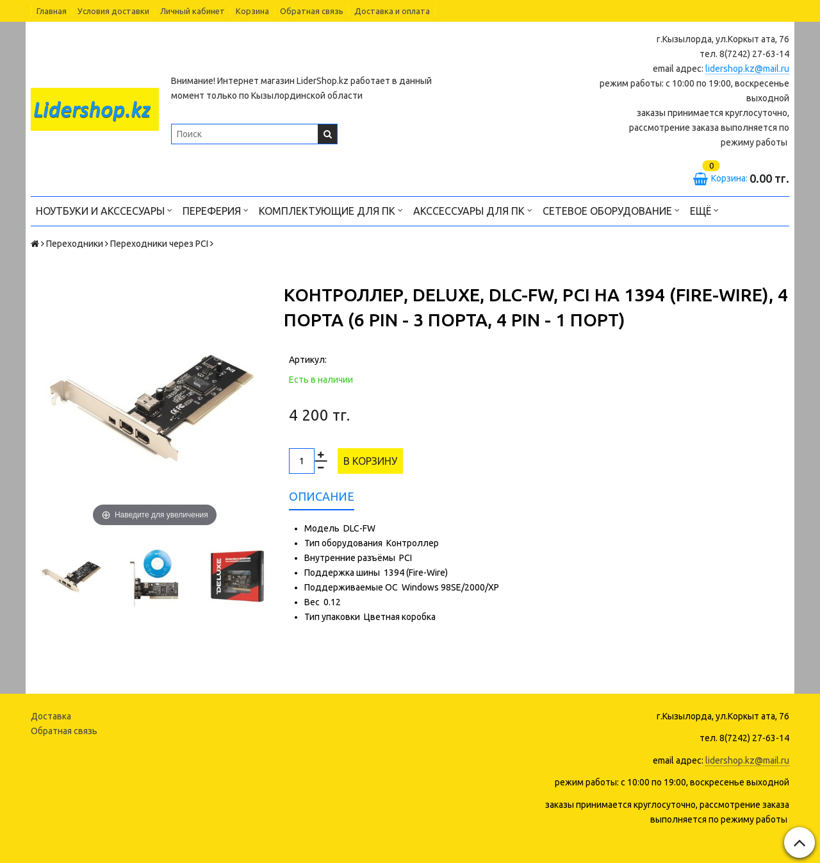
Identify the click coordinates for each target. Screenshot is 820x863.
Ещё (704, 210)
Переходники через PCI (159, 244)
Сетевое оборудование (611, 210)
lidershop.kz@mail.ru (747, 68)
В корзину (370, 461)
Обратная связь (311, 10)
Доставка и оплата (392, 10)
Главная (52, 10)
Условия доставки (113, 10)
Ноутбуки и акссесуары (104, 210)
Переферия (216, 210)
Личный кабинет (192, 10)
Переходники (74, 244)
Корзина (252, 10)
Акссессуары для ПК (472, 210)
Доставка (51, 716)
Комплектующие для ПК (331, 210)
